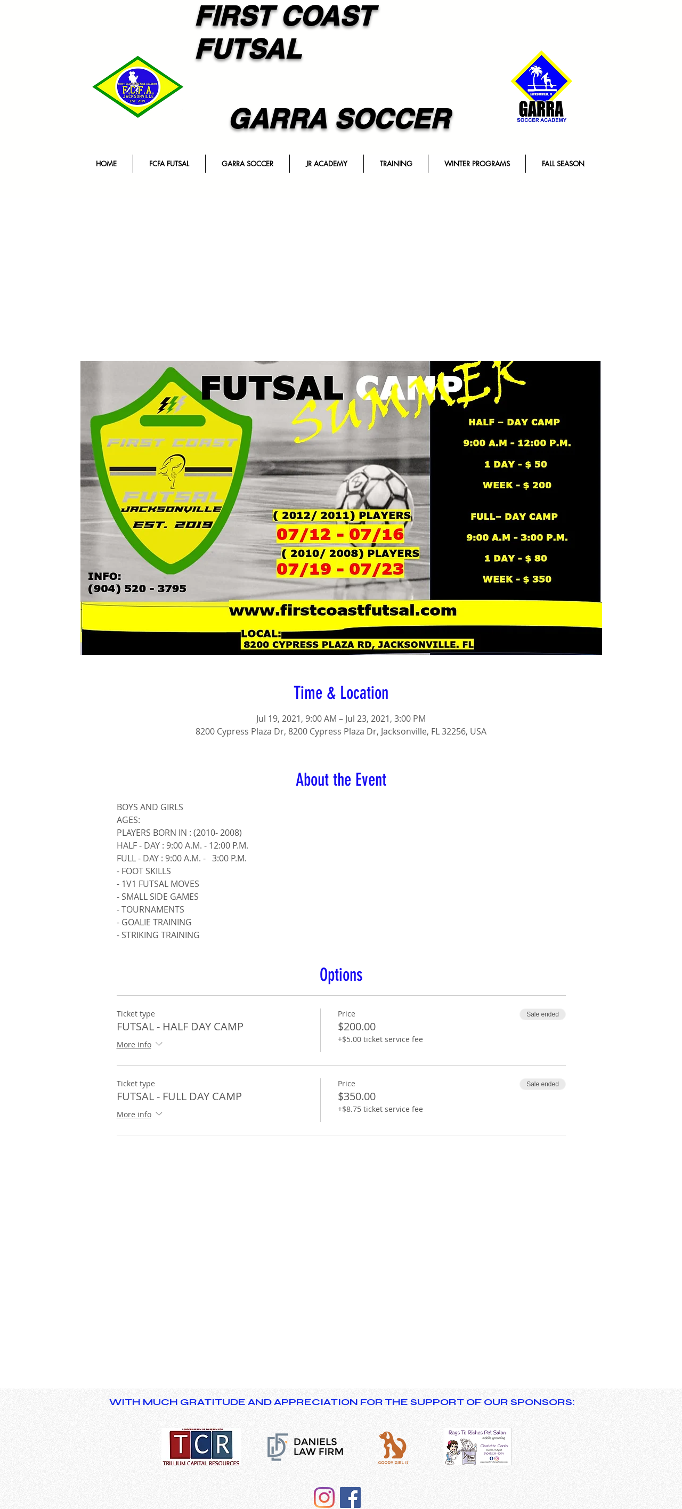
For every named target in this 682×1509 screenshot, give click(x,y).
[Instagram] (324, 1497)
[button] (169, 164)
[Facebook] (350, 1497)
